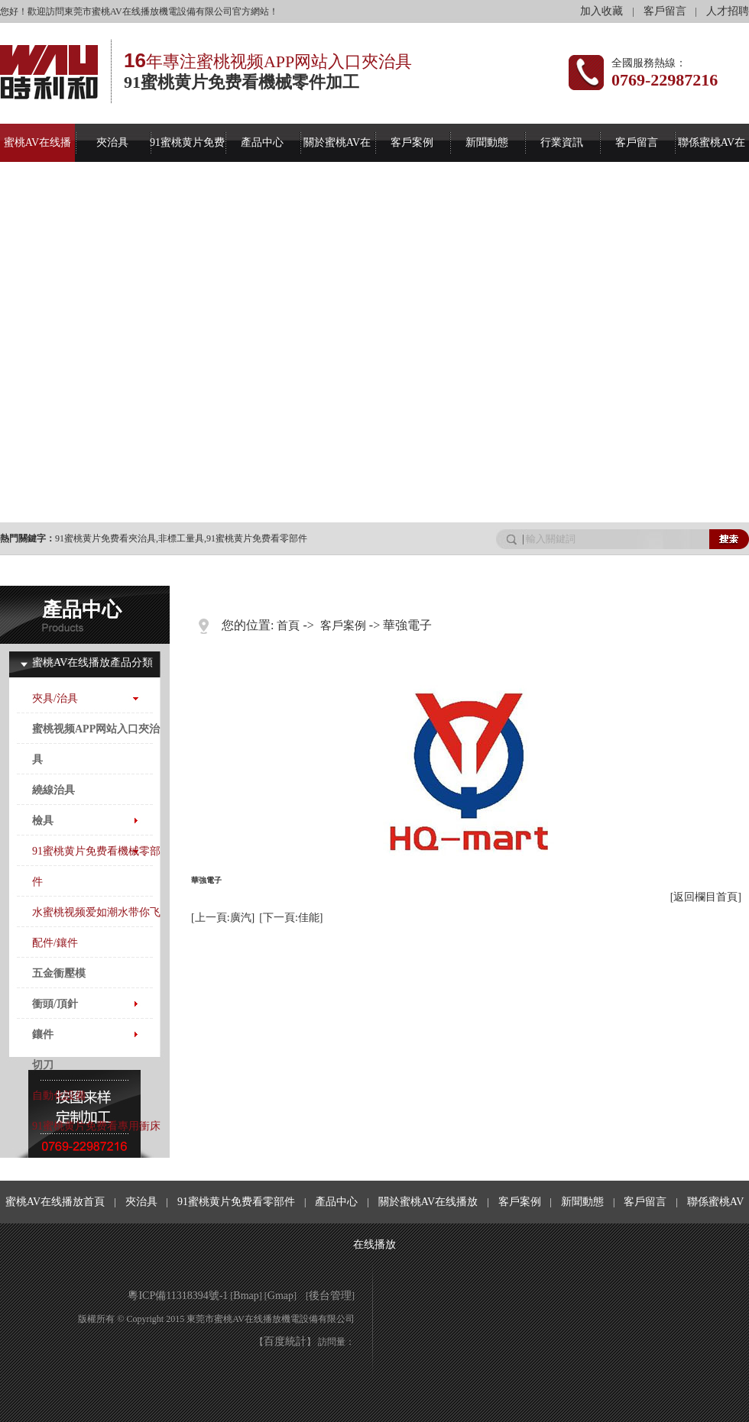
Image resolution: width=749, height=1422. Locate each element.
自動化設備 (59, 1095)
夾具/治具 (55, 698)
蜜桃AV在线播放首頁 (55, 1201)
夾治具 (112, 142)
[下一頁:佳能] (291, 917)
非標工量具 (181, 538)
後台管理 (330, 1295)
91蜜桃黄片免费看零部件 (256, 538)
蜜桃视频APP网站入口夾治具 (96, 744)
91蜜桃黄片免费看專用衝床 (96, 1126)
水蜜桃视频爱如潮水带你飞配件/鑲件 (96, 928)
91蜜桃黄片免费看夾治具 (105, 538)
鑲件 (43, 1034)
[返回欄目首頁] (705, 897)
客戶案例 (412, 142)
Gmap (280, 1295)
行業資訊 (561, 142)
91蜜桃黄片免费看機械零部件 (96, 866)
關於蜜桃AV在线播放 (428, 1201)
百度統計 (285, 1341)
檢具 (43, 820)
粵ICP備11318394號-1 (178, 1295)
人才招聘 (727, 11)
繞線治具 (53, 790)
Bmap (245, 1295)
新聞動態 (486, 142)
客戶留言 (665, 11)
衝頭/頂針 (55, 1004)
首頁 (288, 625)
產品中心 (262, 142)
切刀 (43, 1065)
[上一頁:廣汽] (223, 917)
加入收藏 (601, 11)
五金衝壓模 (59, 973)
